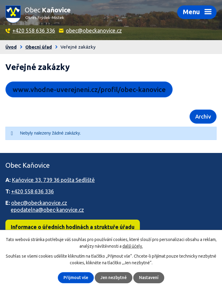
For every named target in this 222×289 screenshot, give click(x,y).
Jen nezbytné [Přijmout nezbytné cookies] (113, 277)
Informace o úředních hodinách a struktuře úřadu (72, 227)
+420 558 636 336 (33, 30)
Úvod (11, 46)
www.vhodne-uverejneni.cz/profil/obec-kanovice (89, 89)
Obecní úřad (38, 46)
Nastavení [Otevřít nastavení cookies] (149, 277)
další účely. (132, 246)
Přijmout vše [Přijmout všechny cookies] (75, 277)
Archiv (203, 116)
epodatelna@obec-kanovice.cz (47, 210)
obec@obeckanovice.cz (94, 30)
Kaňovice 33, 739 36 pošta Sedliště (53, 180)
